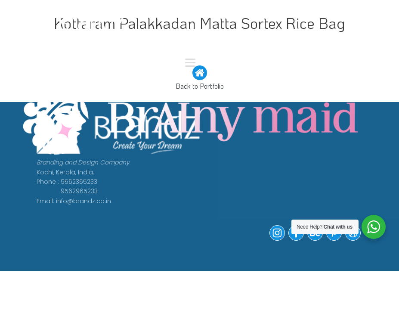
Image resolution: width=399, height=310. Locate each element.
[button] (277, 238)
